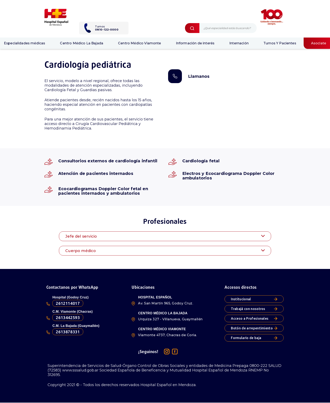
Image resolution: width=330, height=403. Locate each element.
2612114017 (68, 303)
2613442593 (68, 317)
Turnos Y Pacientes (279, 43)
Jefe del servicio (165, 236)
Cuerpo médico (165, 251)
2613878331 (68, 331)
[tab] (165, 236)
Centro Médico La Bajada (81, 43)
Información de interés (195, 43)
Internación (239, 43)
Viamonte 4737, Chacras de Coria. (167, 335)
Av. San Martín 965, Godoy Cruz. (165, 303)
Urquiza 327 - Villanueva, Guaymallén (170, 319)
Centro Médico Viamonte (139, 43)
